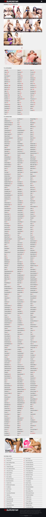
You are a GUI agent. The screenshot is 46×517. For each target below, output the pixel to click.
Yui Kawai (32, 419)
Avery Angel (7, 225)
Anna (6, 187)
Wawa (32, 397)
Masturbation (21, 98)
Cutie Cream (7, 362)
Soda (31, 303)
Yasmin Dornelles (34, 410)
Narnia (31, 139)
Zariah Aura (33, 425)
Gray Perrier (20, 151)
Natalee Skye (33, 143)
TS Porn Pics (8, 460)
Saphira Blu (33, 263)
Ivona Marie (20, 183)
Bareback (7, 79)
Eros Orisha (7, 425)
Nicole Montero (34, 162)
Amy (6, 170)
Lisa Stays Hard (20, 347)
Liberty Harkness (21, 330)
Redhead (32, 77)
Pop (31, 233)
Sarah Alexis (33, 269)
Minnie (19, 425)
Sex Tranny (8, 464)
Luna (18, 362)
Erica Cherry (7, 418)
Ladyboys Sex (28, 497)
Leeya (19, 317)
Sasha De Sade (33, 275)
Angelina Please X (9, 181)
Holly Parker (20, 170)
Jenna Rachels (20, 216)
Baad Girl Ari (7, 235)
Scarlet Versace (33, 280)
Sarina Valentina (34, 273)
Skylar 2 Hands (33, 301)
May (18, 395)
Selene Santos (33, 282)
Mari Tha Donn (20, 385)
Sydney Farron (33, 324)
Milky (18, 416)
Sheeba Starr (33, 290)
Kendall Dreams (21, 275)
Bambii (6, 250)
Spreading (33, 91)
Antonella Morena (9, 195)
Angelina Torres (8, 183)
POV (32, 76)
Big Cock (7, 87)
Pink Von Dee (33, 221)
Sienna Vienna (33, 296)
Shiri (31, 294)
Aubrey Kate (7, 214)
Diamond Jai (7, 387)
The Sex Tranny (29, 476)
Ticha (32, 343)
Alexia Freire (7, 143)
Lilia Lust (19, 332)
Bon (6, 280)
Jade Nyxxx (19, 191)
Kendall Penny (20, 277)
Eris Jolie (7, 423)
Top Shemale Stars (29, 507)
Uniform (32, 104)
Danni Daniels (8, 376)
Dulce (6, 400)
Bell (6, 256)
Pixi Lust (32, 225)
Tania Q (32, 330)
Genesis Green (20, 132)
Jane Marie (20, 200)
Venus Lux (32, 379)
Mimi (18, 421)
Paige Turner (33, 191)
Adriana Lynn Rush (9, 122)
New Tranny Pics (29, 460)
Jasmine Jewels (21, 206)
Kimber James (21, 288)
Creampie (7, 100)
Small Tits (33, 87)
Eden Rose (7, 402)
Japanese (20, 89)
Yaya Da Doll (33, 414)
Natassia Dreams (34, 153)
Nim (31, 170)
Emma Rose (7, 414)
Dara (6, 381)
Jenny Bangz (20, 221)
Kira (18, 294)
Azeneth (7, 231)
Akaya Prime (8, 132)
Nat (31, 141)
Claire (6, 351)
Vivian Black (33, 393)
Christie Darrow (8, 341)
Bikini (6, 91)
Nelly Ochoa (33, 157)
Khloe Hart (20, 280)
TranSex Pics (8, 482)
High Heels (20, 85)
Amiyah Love (8, 166)
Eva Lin (6, 431)
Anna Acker (7, 189)
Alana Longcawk (8, 134)
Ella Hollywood (8, 404)
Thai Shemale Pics (29, 462)
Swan (32, 322)
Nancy (32, 132)
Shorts (32, 81)
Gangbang (20, 77)
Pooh (31, 231)
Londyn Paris (20, 357)
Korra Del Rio (20, 299)
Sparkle (32, 313)
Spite (31, 315)
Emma (6, 412)
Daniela (6, 372)
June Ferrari (20, 242)
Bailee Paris (7, 237)
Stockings (33, 93)
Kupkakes (19, 303)
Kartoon (19, 256)
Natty (32, 155)
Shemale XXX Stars (10, 505)
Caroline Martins (8, 311)
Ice (18, 179)
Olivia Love (33, 189)
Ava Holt (7, 223)
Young (32, 110)
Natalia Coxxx (33, 145)
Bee (6, 254)
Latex (19, 91)
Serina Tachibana (34, 284)
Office (19, 104)
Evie (18, 120)
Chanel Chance (8, 322)
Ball (6, 244)
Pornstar (32, 72)
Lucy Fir (19, 360)
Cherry (6, 332)
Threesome (33, 98)
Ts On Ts (32, 102)
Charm (6, 328)
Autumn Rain (8, 219)
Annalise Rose (8, 193)
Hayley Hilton (20, 160)
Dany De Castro (8, 378)
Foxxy (19, 126)
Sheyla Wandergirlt (34, 292)
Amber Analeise (8, 164)
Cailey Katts (7, 298)
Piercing (19, 114)
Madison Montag (20, 368)
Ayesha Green (8, 229)
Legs (19, 95)
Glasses (19, 81)
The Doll (32, 338)
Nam (31, 128)
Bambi (6, 246)
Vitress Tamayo (34, 391)
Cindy (6, 347)
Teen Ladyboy (28, 501)
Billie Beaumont (8, 273)
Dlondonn (7, 391)
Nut (31, 183)
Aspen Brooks (8, 208)
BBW (6, 83)
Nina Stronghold (34, 172)
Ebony (7, 110)
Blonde (7, 93)
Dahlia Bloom (8, 364)
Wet (31, 108)
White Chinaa (33, 400)
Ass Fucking (7, 76)
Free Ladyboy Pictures (10, 468)
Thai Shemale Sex (29, 478)
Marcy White (20, 381)
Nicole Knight (33, 158)
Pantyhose (20, 110)
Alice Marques (8, 149)
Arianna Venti (7, 197)
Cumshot (7, 104)
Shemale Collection (29, 464)
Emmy (6, 416)
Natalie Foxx (33, 147)
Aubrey (7, 212)
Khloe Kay (19, 282)
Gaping (19, 79)
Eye (18, 122)
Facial (6, 112)
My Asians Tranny (29, 474)
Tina (31, 349)
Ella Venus (7, 406)
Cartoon (7, 317)
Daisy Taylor (7, 370)
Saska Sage (33, 277)
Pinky (32, 223)
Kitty (18, 298)
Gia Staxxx (20, 134)
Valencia (32, 362)
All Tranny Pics (29, 484)
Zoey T (32, 431)
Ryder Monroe (33, 254)
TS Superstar (26, 515)
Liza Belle (19, 351)
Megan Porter (20, 397)
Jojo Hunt (19, 237)
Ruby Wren (32, 250)
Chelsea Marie (8, 330)
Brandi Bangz (8, 282)
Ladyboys (8, 495)
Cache (6, 296)
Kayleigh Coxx (20, 265)
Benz (6, 269)
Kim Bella (19, 286)
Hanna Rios (19, 158)
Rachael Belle (33, 242)
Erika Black (7, 419)
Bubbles (7, 294)
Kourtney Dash (20, 301)
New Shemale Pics (9, 480)
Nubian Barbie (33, 181)
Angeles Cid (8, 179)
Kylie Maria (20, 305)
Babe (6, 77)
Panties (19, 108)
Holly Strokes (20, 172)
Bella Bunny (7, 261)
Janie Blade (20, 202)
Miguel (19, 414)
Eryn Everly (7, 427)
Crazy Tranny (8, 474)
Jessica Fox (20, 225)
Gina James (20, 139)
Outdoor (19, 106)
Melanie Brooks (20, 400)
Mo (18, 435)
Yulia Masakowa (33, 421)
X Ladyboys (8, 486)
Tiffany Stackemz (34, 345)
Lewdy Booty (20, 324)
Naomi (32, 136)
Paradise (32, 197)
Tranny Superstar (29, 472)
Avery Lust (7, 227)
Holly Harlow (20, 168)
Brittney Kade (8, 286)
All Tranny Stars (9, 458)
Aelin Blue (7, 126)
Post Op (32, 74)
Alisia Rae (7, 151)
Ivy (18, 187)
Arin (6, 200)
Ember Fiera (7, 408)
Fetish (19, 70)
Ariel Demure (8, 198)
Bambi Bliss (7, 248)
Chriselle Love (7, 339)
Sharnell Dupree (33, 288)
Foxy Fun (19, 128)
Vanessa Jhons (33, 370)
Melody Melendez (21, 402)
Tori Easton (33, 355)
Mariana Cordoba (21, 389)
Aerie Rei (7, 128)
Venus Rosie (33, 381)
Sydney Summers (34, 326)
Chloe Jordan (8, 338)
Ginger (19, 141)
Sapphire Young (34, 265)
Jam (18, 197)
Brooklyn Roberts (8, 288)
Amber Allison (8, 162)
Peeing (19, 112)
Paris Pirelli (32, 200)
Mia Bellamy (20, 404)
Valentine (32, 366)
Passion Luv (33, 202)
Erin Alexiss (7, 421)
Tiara (31, 339)
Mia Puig (19, 410)
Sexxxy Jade (33, 286)
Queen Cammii (33, 240)
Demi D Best (7, 383)
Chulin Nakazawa (8, 343)
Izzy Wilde (19, 189)
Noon (31, 179)
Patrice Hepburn (34, 206)
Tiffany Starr (33, 347)
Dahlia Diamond (8, 368)
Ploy (31, 227)
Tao (31, 332)
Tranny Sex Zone (9, 470)
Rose (31, 248)
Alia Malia (7, 145)
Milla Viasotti (20, 418)
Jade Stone (20, 193)
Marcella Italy (20, 379)
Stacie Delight (33, 317)
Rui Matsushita (33, 252)
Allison (6, 155)
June (18, 240)
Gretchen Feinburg (21, 153)
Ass (6, 74)
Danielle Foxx (8, 374)
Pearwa (32, 214)
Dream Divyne (8, 397)
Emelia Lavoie (7, 410)
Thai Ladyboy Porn (29, 470)
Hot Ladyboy (28, 488)
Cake (6, 299)
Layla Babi (19, 311)
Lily (18, 338)
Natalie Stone (33, 151)
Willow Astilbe (33, 402)
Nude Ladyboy (9, 507)
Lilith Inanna (20, 334)
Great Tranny (8, 488)
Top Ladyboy (28, 480)
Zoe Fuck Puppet (34, 429)
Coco (6, 357)
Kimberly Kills (20, 292)
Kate (18, 259)
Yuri (31, 423)
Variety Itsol (33, 378)
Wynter (32, 408)
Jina (18, 235)
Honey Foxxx (20, 176)
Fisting (19, 74)
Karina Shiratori (20, 252)
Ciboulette (7, 345)
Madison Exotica (20, 366)
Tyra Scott (32, 360)
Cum (6, 102)
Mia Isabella (20, 406)
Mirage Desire (20, 431)
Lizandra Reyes (20, 353)
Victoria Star (33, 389)
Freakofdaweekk (21, 130)
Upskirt (32, 106)
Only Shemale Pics (29, 466)
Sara (31, 267)
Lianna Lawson (20, 328)
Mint (18, 427)
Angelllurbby (7, 185)
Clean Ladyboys (9, 472)
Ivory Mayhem (20, 185)
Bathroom (7, 81)
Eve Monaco (20, 118)
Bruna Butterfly (8, 292)
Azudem (7, 233)
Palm (31, 193)
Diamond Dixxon (8, 385)
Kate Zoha (20, 261)
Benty (6, 267)
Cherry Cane (7, 334)
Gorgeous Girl (20, 145)
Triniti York (32, 357)
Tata (31, 334)
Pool (32, 70)
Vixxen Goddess (33, 395)
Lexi (18, 326)
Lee (18, 315)
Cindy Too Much (8, 349)
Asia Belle (7, 206)
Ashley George (8, 204)
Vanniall (32, 376)
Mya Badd (32, 122)
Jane (18, 198)
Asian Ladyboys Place (10, 462)
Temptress (32, 336)
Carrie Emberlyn (8, 313)
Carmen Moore (8, 309)
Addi (6, 118)
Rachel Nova (33, 244)
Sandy (32, 261)
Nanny (32, 134)
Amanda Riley (8, 157)
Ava (6, 221)
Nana (31, 130)
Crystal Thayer (8, 360)
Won (31, 406)
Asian (7, 72)
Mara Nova (19, 378)
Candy (6, 303)
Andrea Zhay (7, 176)
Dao (6, 379)
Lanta (19, 309)
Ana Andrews (8, 174)
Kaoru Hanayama (21, 250)
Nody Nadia (33, 176)
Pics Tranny (28, 458)
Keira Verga (20, 267)
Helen (19, 164)
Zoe (31, 427)
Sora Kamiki (33, 311)
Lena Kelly (19, 320)
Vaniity (32, 372)
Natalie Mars (33, 149)
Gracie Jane (20, 149)
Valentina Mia (33, 364)
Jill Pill (19, 233)
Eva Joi (6, 429)
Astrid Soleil (7, 210)
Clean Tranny (28, 482)
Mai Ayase (19, 370)
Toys (32, 100)
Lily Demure (20, 339)
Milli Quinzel (20, 419)
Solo (32, 89)
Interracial (20, 87)
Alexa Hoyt (7, 139)
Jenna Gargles (20, 214)
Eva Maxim (7, 433)
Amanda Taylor (8, 158)
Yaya (31, 412)
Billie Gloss (7, 275)
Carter (6, 315)
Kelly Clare (20, 269)
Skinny (32, 83)
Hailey (18, 157)
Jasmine (19, 204)
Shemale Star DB (9, 501)
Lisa (18, 345)
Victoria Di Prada (34, 385)
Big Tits (7, 89)
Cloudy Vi (7, 355)
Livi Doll (19, 349)
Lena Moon (19, 322)
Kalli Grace (20, 246)
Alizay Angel (7, 153)
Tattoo (32, 95)
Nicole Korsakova (33, 160)
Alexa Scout (7, 141)
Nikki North (33, 166)
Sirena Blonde (33, 298)
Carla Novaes (8, 307)
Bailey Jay (7, 240)
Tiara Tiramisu (33, 341)
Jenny (19, 219)
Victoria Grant (33, 387)
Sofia (31, 305)
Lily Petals (19, 341)
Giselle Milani (20, 143)
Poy (31, 235)
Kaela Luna (20, 244)
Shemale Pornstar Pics (30, 468)
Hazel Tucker (20, 162)
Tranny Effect (9, 503)
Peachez (32, 212)
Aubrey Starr (8, 216)
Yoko (31, 418)
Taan (31, 328)
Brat (6, 284)
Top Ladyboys (9, 497)
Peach (32, 210)
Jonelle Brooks (21, 238)
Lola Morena (20, 355)
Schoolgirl (32, 79)
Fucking (19, 76)
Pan (31, 195)
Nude (19, 102)
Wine (31, 404)
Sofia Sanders (33, 309)
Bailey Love (7, 242)
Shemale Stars (29, 505)
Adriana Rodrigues (9, 124)
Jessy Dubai (20, 231)
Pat (31, 204)
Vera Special (33, 383)
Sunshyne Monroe (34, 320)
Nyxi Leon (32, 187)
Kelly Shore (20, 271)
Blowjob (7, 95)
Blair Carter (7, 277)
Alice (6, 147)
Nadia (32, 124)
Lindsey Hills (20, 343)
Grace (19, 147)
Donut (6, 395)
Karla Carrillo (20, 254)
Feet (6, 114)
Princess (32, 238)
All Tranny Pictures (9, 478)
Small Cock (33, 85)
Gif (18, 136)
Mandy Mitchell (21, 374)
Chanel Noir (7, 324)
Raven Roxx (32, 246)
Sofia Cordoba (33, 307)
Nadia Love (33, 126)
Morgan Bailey (33, 118)
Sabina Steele (33, 256)
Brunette (7, 98)
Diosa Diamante (8, 389)
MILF (18, 100)
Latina (19, 93)
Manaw (19, 372)
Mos (31, 120)
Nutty (32, 185)
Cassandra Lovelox (8, 320)
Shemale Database (29, 486)
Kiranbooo (19, 296)
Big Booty (7, 85)
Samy (31, 259)
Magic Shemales (29, 503)
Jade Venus (20, 195)
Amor (6, 168)
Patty (32, 208)
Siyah (31, 299)
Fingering (20, 72)
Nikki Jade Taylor (34, 164)
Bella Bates (7, 259)
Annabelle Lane (8, 191)
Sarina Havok (33, 271)
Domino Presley (8, 393)
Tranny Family (28, 499)
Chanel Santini (8, 326)
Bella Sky (7, 263)
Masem (19, 393)
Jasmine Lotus (20, 208)
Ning (31, 174)
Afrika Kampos (8, 130)
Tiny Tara (32, 351)
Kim (18, 284)
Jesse (19, 223)
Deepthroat (7, 106)
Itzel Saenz (20, 181)
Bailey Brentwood (8, 238)
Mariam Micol (20, 387)
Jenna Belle (20, 210)
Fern (18, 124)
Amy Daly (7, 172)
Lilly (18, 336)
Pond (31, 229)
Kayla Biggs (20, 263)
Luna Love (19, 364)
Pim (31, 219)
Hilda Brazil (20, 166)
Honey (19, 174)
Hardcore (20, 83)
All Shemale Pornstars (10, 484)
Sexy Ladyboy (9, 476)
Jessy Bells (19, 229)
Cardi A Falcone (8, 305)
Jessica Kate (20, 227)
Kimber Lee (20, 290)
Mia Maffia (20, 408)
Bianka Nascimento (9, 271)
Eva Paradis (7, 435)
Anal (6, 70)
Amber (6, 160)
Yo (31, 416)
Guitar (18, 155)
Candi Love (7, 301)
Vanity (31, 374)
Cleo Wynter (7, 353)
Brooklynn (7, 290)
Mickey (19, 412)
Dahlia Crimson (8, 366)
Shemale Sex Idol (9, 499)
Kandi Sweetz (20, 248)
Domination (7, 108)
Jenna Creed (20, 212)
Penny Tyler (33, 216)
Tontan (32, 353)
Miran (19, 433)
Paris (31, 198)
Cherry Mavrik (8, 336)
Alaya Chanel (7, 136)
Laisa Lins (19, 307)
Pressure (32, 237)
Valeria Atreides (34, 368)
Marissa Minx (20, 391)
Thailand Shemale (9, 466)
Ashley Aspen (8, 202)
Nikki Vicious (33, 168)
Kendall (19, 273)
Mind (18, 423)
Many (19, 376)
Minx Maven (20, 429)
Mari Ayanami (20, 383)
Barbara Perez (8, 252)
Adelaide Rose (8, 120)
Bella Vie (7, 265)
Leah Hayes (20, 313)
